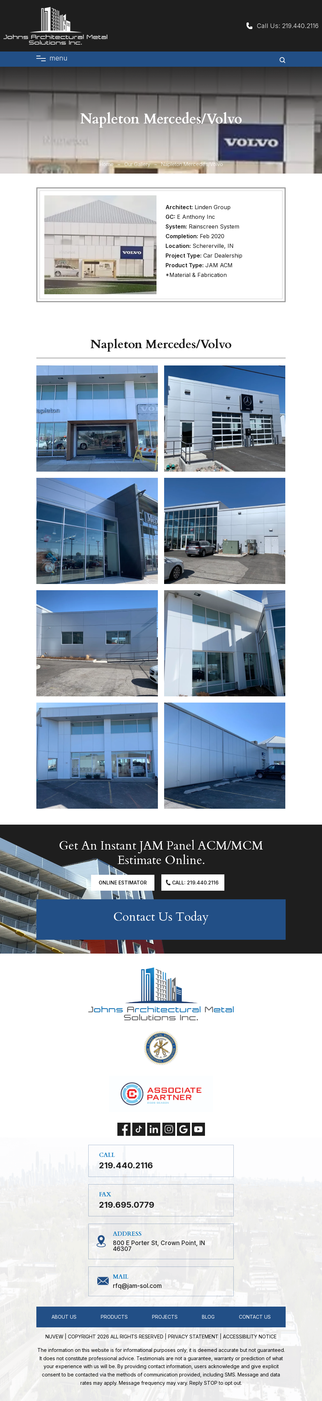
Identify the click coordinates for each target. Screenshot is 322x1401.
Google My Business (183, 1129)
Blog (208, 1317)
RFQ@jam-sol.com (137, 1286)
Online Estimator (123, 882)
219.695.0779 (126, 1205)
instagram (168, 1129)
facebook (124, 1129)
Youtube (198, 1129)
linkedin (153, 1129)
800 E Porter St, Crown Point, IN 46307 (159, 1246)
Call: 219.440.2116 (195, 882)
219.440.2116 (300, 25)
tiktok (138, 1129)
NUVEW (54, 1336)
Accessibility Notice (250, 1336)
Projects (165, 1317)
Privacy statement (193, 1336)
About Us (64, 1317)
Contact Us (255, 1317)
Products (114, 1317)
